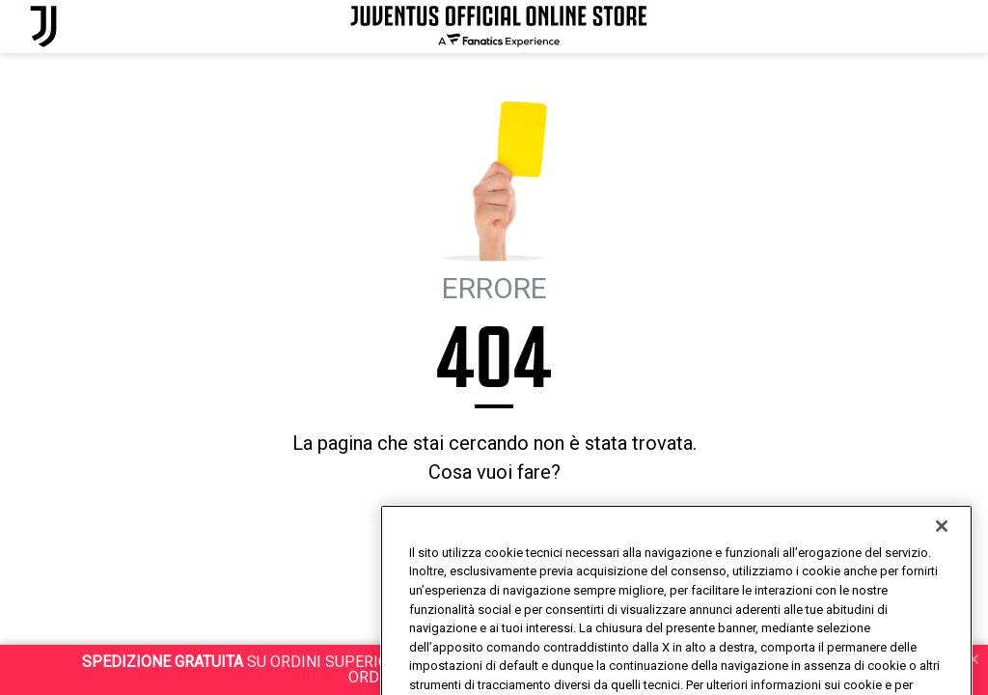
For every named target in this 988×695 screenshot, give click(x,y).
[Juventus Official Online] (43, 26)
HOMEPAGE (422, 524)
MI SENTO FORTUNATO (532, 524)
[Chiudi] (941, 558)
